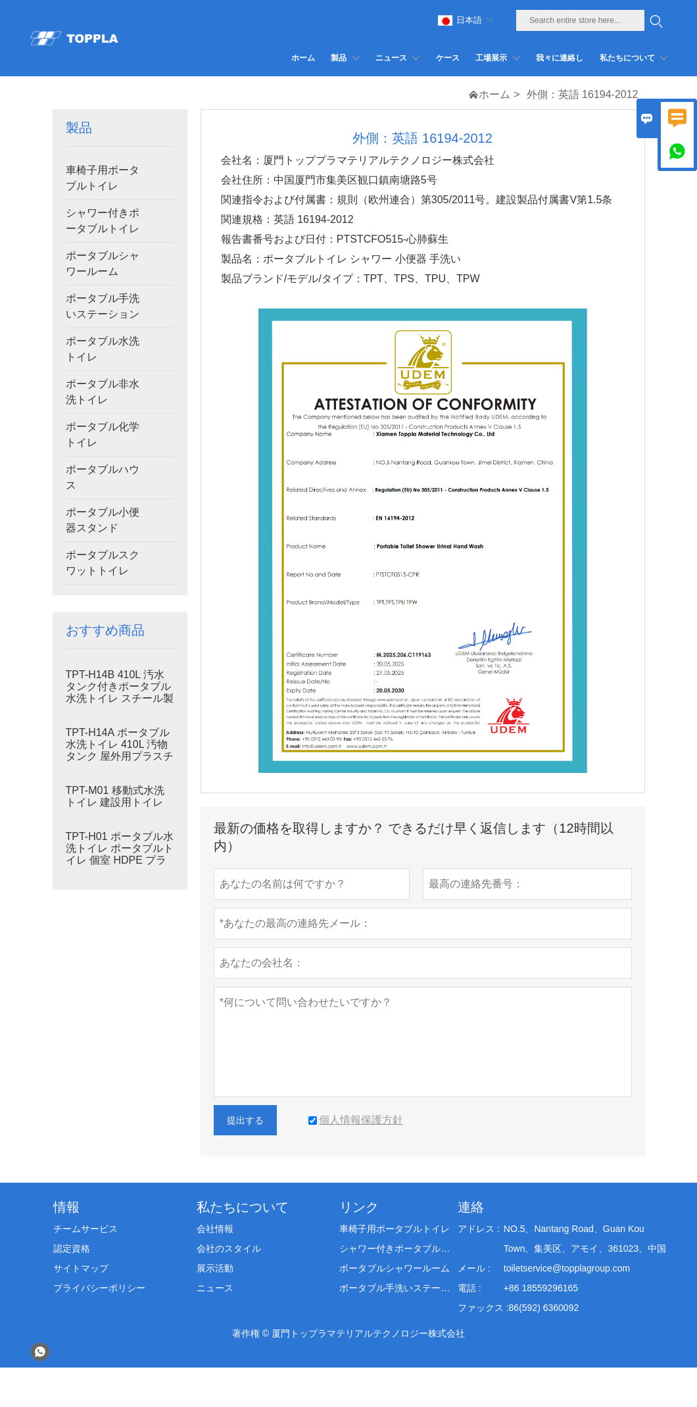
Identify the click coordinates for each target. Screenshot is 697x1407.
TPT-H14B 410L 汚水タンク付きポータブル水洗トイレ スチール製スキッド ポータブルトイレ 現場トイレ (120, 698)
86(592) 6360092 (544, 1307)
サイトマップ (80, 1268)
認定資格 (71, 1248)
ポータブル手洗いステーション (102, 306)
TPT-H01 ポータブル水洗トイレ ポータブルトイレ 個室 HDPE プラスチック (120, 854)
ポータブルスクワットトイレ (102, 562)
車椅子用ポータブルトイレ (102, 177)
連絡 (471, 1207)
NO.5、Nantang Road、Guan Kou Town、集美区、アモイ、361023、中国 (585, 1238)
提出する (245, 1120)
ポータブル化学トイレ (102, 434)
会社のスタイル (229, 1248)
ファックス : (483, 1307)
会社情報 (215, 1228)
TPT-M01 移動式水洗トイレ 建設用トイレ (115, 796)
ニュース (215, 1288)
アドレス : (479, 1228)
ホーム (494, 94)
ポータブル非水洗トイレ (102, 391)
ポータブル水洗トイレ (102, 348)
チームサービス (85, 1228)
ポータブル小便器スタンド (102, 519)
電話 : (469, 1288)
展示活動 (215, 1268)
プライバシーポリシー (99, 1288)
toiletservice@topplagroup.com (567, 1268)
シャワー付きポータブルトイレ (102, 220)
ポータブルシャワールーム (102, 263)
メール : (474, 1268)
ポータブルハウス (102, 477)
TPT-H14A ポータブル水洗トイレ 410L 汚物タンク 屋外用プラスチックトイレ (120, 750)
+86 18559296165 (541, 1288)
